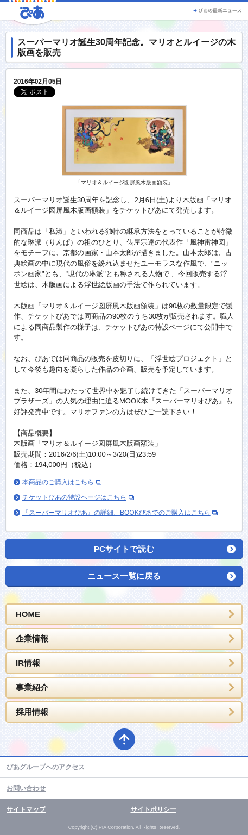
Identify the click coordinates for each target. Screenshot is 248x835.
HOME (28, 614)
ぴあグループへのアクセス (46, 767)
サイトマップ (26, 809)
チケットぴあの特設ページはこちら (74, 497)
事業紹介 (32, 687)
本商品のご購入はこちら (58, 482)
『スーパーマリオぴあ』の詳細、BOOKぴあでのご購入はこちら (116, 512)
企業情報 (32, 638)
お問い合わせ (26, 788)
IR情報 (28, 663)
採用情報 (32, 711)
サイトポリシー (153, 809)
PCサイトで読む (124, 548)
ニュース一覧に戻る (124, 576)
